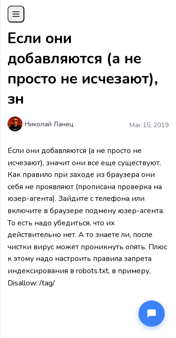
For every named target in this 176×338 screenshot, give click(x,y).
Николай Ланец (49, 124)
